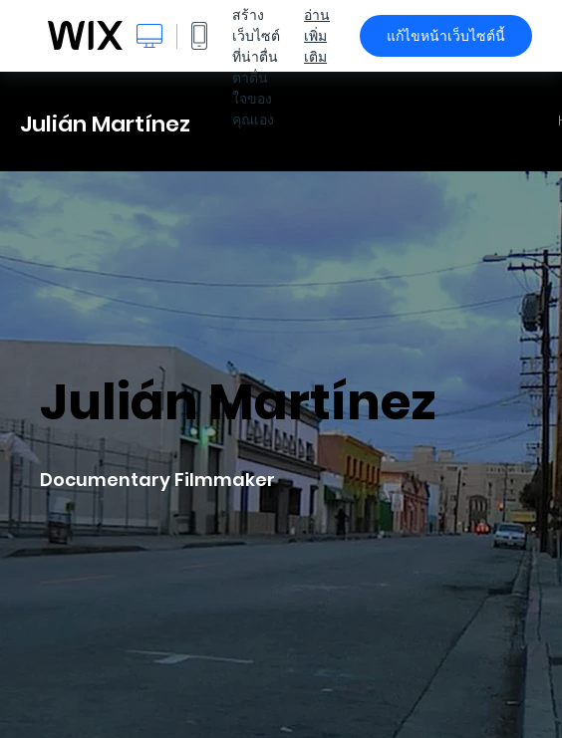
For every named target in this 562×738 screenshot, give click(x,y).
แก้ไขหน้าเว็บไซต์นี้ (446, 36)
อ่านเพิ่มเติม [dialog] (317, 36)
